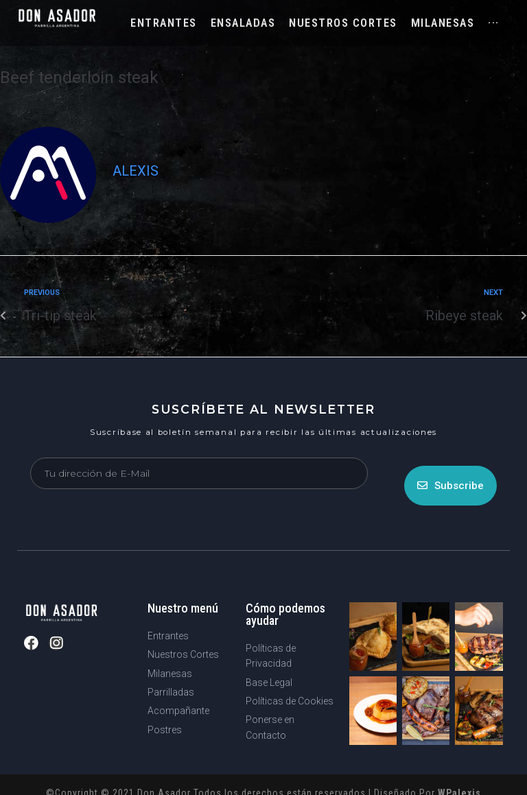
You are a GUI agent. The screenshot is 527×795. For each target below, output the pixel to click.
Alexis (136, 171)
